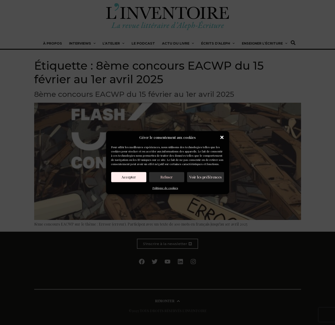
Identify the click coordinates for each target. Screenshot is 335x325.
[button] (222, 137)
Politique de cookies (165, 187)
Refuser (166, 177)
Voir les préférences (205, 177)
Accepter (128, 177)
